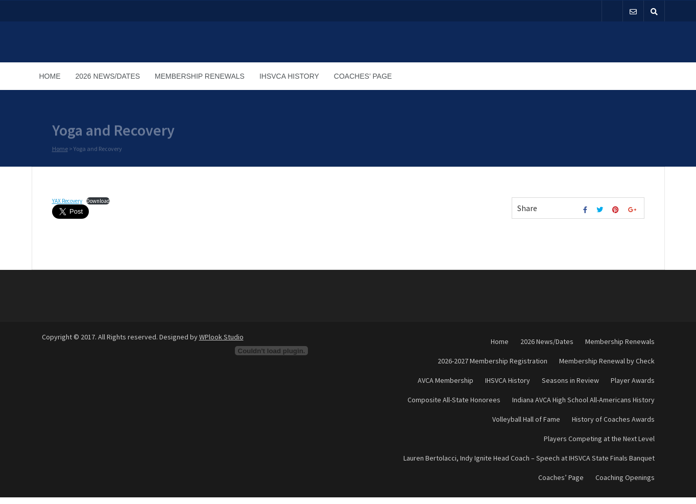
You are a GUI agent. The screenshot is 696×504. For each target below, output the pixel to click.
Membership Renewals (200, 76)
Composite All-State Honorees (453, 399)
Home (50, 76)
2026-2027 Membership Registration (492, 360)
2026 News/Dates (108, 76)
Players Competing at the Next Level (599, 438)
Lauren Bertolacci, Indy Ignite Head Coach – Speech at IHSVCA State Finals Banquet (529, 458)
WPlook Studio (221, 336)
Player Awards (633, 380)
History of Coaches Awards (613, 419)
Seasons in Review (570, 380)
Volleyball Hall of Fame (526, 419)
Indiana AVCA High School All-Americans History (583, 399)
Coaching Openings (625, 477)
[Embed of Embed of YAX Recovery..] (271, 350)
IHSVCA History (289, 76)
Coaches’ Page (363, 76)
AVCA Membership (445, 380)
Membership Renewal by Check (607, 360)
